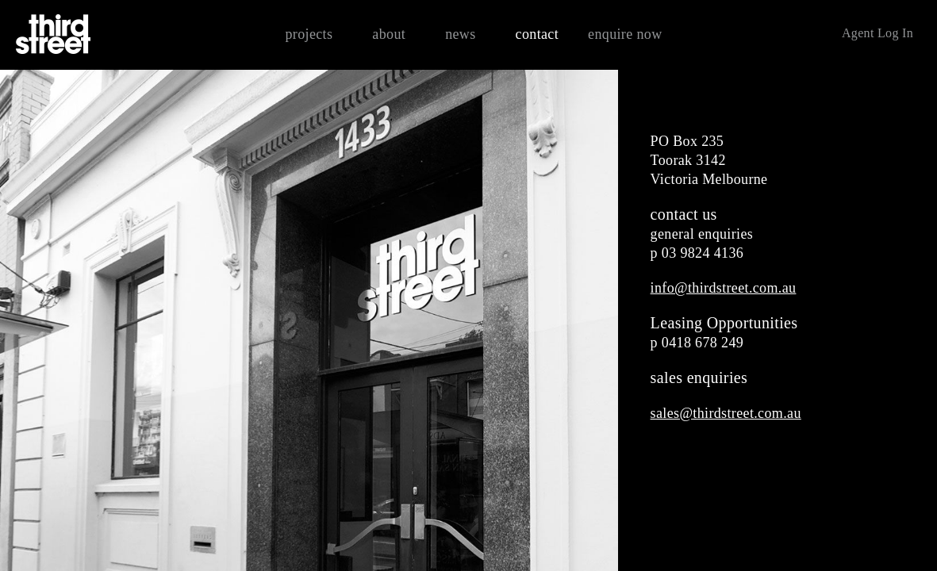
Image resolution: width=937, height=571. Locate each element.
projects (308, 34)
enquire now (625, 34)
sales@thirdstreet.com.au (726, 413)
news (460, 34)
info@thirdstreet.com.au (724, 288)
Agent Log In (877, 33)
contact (537, 34)
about (388, 34)
